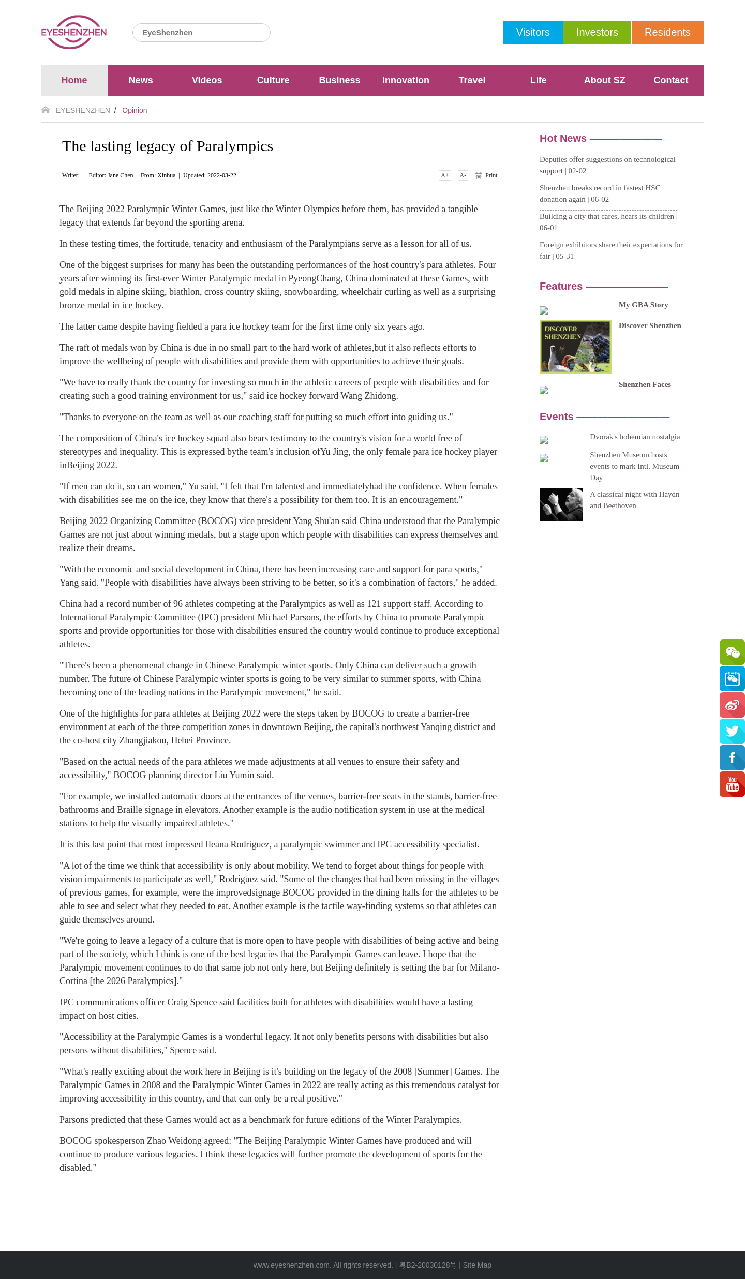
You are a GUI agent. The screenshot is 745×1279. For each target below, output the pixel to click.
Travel (472, 80)
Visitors (533, 32)
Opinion (134, 110)
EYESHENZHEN (83, 110)
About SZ (604, 80)
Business (339, 80)
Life (538, 80)
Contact (670, 80)
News (141, 80)
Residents (668, 32)
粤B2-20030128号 (428, 1265)
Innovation (405, 80)
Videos (207, 80)
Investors (597, 32)
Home (74, 80)
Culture (273, 80)
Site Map (477, 1265)
